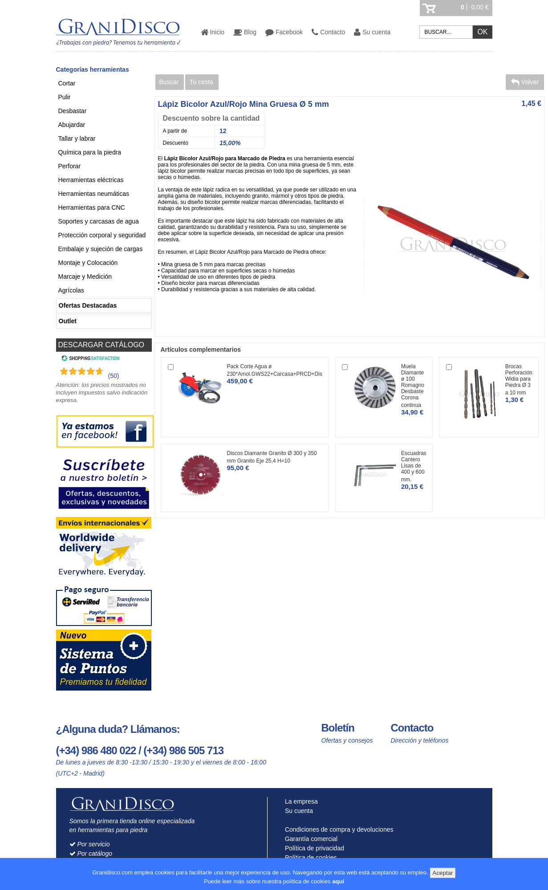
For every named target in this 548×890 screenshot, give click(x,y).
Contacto (328, 32)
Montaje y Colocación (88, 262)
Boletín (337, 728)
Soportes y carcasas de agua (98, 221)
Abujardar (71, 124)
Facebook (284, 32)
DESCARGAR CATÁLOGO (101, 345)
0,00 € (480, 7)
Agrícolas (71, 290)
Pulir (64, 97)
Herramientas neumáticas (94, 193)
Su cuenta (372, 32)
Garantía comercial (309, 838)
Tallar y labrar (77, 138)
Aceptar (443, 873)
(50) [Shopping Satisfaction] (113, 375)
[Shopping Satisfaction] (89, 359)
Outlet (68, 321)
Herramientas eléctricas (91, 179)
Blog (244, 32)
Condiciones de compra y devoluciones (337, 829)
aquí (338, 881)
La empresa (299, 801)
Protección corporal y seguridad (102, 235)
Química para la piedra (90, 152)
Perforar (69, 166)
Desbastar (72, 110)
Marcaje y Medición (85, 276)
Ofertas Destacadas (88, 305)
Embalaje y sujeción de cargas (100, 248)
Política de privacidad (312, 848)
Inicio (213, 32)
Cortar (67, 83)
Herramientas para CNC (91, 207)
